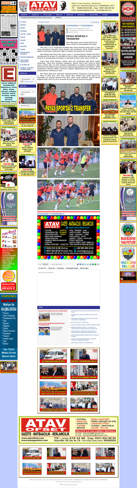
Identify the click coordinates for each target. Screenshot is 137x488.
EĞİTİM (22, 28)
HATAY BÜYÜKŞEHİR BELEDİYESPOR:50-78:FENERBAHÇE (57, 329)
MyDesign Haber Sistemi (70, 484)
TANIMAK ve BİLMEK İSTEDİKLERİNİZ (26, 68)
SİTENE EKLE (81, 14)
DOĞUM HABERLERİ (26, 57)
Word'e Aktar (84, 268)
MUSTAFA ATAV (25, 105)
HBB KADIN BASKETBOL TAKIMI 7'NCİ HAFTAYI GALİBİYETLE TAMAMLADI (84, 319)
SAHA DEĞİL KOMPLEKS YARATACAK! (82, 342)
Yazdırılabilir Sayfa (72, 268)
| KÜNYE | (58, 18)
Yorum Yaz (51, 268)
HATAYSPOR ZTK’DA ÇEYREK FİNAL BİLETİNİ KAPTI (84, 315)
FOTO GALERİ (47, 14)
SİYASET (23, 40)
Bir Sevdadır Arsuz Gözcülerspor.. (80, 322)
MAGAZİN (23, 46)
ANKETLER (70, 14)
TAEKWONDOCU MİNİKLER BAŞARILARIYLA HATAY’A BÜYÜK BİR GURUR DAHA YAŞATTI (83, 332)
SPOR (22, 43)
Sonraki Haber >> (87, 25)
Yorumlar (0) (42, 268)
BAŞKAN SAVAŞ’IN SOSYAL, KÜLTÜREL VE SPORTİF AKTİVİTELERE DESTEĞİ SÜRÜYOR (84, 328)
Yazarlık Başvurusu (76, 481)
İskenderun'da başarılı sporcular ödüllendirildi (57, 314)
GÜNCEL (23, 25)
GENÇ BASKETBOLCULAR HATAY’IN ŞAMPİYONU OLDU (85, 311)
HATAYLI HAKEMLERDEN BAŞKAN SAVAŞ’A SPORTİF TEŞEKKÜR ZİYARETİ (83, 339)
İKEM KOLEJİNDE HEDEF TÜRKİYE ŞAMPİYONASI (85, 325)
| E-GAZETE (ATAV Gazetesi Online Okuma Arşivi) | (36, 18)
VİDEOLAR (59, 14)
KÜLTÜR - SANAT (25, 34)
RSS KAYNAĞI (94, 14)
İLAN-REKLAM (24, 65)
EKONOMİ (23, 31)
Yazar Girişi (67, 481)
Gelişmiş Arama (29, 81)
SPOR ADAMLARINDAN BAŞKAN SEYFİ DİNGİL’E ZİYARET (85, 335)
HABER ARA (35, 14)
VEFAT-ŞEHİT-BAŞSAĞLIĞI (24, 61)
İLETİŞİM (104, 14)
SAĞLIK (22, 37)
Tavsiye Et (60, 268)
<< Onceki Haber (72, 25)
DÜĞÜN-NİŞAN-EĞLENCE (25, 53)
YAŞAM (22, 49)
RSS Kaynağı (59, 481)
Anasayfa (23, 22)
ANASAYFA (24, 14)
